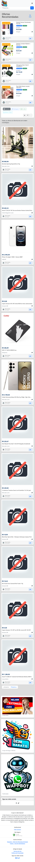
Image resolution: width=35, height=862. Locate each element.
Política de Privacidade (17, 853)
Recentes (7, 109)
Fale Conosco (17, 829)
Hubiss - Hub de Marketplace (17, 843)
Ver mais (30, 15)
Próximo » (14, 687)
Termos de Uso (17, 851)
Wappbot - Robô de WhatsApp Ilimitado (17, 842)
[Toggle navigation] (32, 3)
